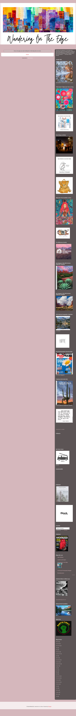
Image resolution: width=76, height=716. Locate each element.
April (57, 655)
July (57, 647)
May (57, 649)
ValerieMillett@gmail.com (61, 599)
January (57, 643)
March (57, 641)
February (57, 651)
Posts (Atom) (30, 58)
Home (27, 54)
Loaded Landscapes (61, 559)
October (57, 661)
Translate (64, 530)
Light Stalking (60, 557)
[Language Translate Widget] (63, 528)
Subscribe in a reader (60, 429)
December (58, 645)
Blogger (49, 706)
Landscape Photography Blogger (64, 570)
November (58, 659)
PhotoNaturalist (60, 573)
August (57, 665)
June (57, 669)
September (58, 653)
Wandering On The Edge (62, 562)
